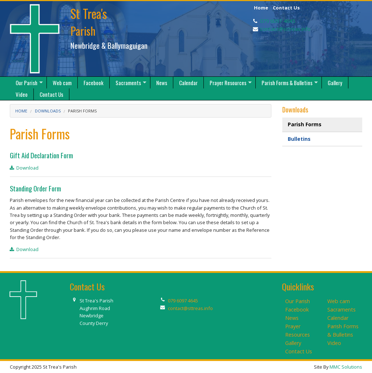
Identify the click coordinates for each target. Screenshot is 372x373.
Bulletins (299, 138)
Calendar (337, 317)
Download (24, 167)
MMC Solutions (345, 367)
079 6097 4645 (277, 20)
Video (334, 343)
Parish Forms (82, 111)
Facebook (297, 309)
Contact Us (286, 7)
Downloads (48, 111)
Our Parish (297, 301)
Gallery (293, 343)
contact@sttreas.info (285, 28)
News (292, 317)
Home (261, 7)
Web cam (338, 301)
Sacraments (341, 309)
